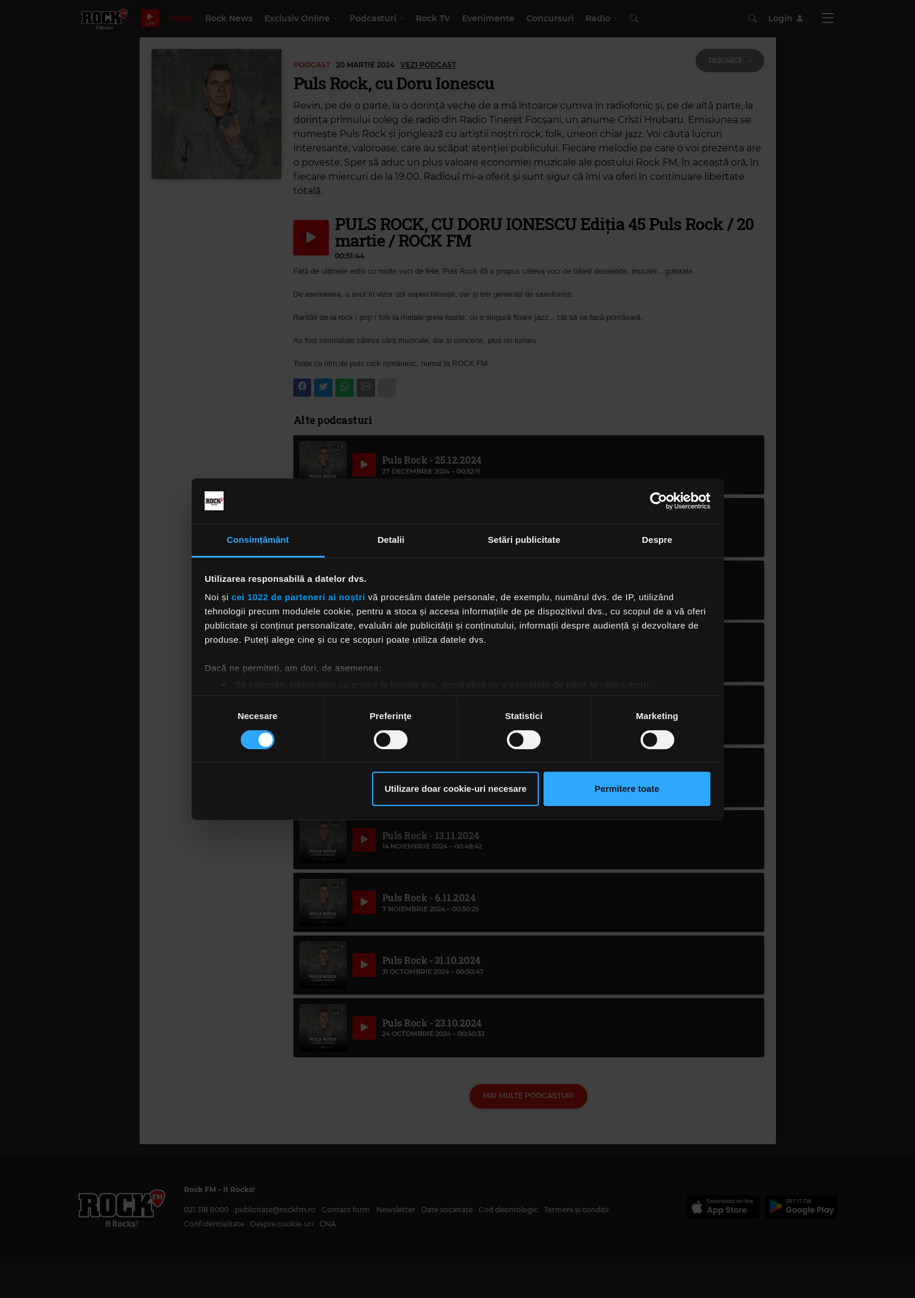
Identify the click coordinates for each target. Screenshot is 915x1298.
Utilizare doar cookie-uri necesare (455, 789)
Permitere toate (626, 789)
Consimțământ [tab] (258, 540)
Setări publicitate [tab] (524, 540)
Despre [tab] (657, 540)
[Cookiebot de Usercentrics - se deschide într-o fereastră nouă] (658, 501)
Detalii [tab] (391, 540)
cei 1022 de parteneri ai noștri (298, 597)
